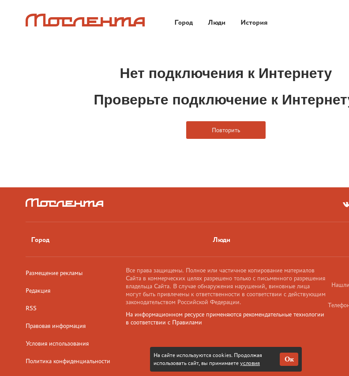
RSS (31, 308)
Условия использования (57, 343)
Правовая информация (56, 325)
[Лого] (85, 20)
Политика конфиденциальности (68, 361)
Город (40, 239)
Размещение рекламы (54, 272)
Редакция (38, 290)
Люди (221, 239)
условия (250, 363)
